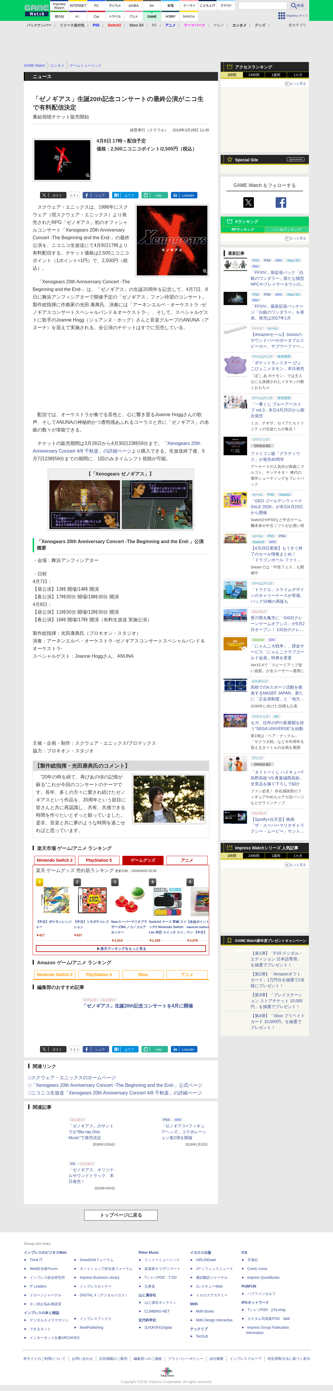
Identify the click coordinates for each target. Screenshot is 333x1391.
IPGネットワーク (255, 1302)
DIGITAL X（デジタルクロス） (104, 1295)
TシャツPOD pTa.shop (266, 1310)
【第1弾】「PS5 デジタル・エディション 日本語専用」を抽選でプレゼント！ (277, 959)
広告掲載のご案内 (113, 1359)
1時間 (232, 75)
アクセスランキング (253, 67)
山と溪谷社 (147, 1295)
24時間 (253, 75)
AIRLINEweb (206, 1260)
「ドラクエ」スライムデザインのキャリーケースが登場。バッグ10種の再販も (277, 595)
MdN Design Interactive (214, 1320)
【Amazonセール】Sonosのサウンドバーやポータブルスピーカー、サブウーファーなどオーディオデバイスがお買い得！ (277, 346)
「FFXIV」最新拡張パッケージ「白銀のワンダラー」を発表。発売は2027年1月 (277, 312)
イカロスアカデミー (212, 1295)
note (159, 195)
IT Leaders (38, 1286)
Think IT (36, 1260)
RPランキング (243, 229)
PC (154, 25)
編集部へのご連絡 (148, 1359)
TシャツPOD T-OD (160, 1277)
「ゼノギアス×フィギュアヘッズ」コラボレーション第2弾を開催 (184, 1132)
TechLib (202, 1336)
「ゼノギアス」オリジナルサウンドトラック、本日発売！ (91, 1175)
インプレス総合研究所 (47, 1277)
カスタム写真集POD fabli (268, 1319)
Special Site (246, 160)
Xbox (143, 974)
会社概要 (216, 1359)
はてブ (129, 195)
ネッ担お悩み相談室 (45, 1304)
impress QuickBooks (263, 1277)
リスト (74, 195)
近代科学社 (147, 1320)
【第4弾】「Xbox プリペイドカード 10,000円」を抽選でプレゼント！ (278, 1021)
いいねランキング (287, 229)
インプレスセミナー (95, 1286)
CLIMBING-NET (157, 1311)
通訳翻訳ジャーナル (212, 1277)
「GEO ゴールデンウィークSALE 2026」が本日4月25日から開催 (277, 506)
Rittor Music (149, 1253)
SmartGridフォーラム (97, 1260)
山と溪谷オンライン (160, 1302)
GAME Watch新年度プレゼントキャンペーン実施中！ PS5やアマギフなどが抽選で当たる (270, 942)
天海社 (252, 1260)
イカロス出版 (200, 1253)
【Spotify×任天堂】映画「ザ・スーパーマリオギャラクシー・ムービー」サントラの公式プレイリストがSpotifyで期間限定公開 (277, 831)
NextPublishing (91, 1327)
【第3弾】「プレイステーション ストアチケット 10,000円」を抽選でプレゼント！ (277, 1000)
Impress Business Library (99, 1277)
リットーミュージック (162, 1260)
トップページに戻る (121, 1215)
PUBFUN (249, 1286)
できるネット (40, 1329)
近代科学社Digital (158, 1327)
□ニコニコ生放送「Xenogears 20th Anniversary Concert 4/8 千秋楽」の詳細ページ (115, 1092)
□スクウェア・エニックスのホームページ (72, 1077)
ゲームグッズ (143, 860)
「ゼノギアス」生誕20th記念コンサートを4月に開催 (137, 1005)
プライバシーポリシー (185, 1359)
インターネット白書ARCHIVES (54, 1338)
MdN (194, 1304)
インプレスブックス (95, 1319)
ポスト (57, 195)
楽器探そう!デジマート (162, 1269)
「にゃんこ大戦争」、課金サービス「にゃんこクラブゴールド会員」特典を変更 (277, 652)
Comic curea (257, 1269)
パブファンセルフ (261, 1294)
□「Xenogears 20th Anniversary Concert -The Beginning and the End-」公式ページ (115, 1085)
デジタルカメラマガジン (49, 1320)
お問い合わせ (82, 1359)
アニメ (187, 860)
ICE (244, 1253)
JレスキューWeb (209, 1286)
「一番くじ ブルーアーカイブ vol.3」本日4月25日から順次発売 (277, 410)
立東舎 (149, 1286)
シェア (100, 195)
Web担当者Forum (44, 1269)
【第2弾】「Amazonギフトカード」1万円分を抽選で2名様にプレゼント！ (278, 980)
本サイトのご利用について (44, 1359)
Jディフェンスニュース (214, 1269)
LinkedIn (188, 195)
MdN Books (205, 1311)
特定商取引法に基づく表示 (289, 1359)
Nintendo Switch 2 (54, 860)
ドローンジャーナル (45, 1295)
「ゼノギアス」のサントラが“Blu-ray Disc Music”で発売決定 (91, 1132)
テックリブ (199, 1329)
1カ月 (298, 75)
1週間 (276, 75)
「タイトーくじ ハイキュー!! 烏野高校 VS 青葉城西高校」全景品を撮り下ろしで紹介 (277, 778)
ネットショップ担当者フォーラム (106, 1269)
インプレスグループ (246, 1359)
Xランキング (246, 221)
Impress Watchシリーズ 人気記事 (266, 848)
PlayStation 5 (99, 860)
